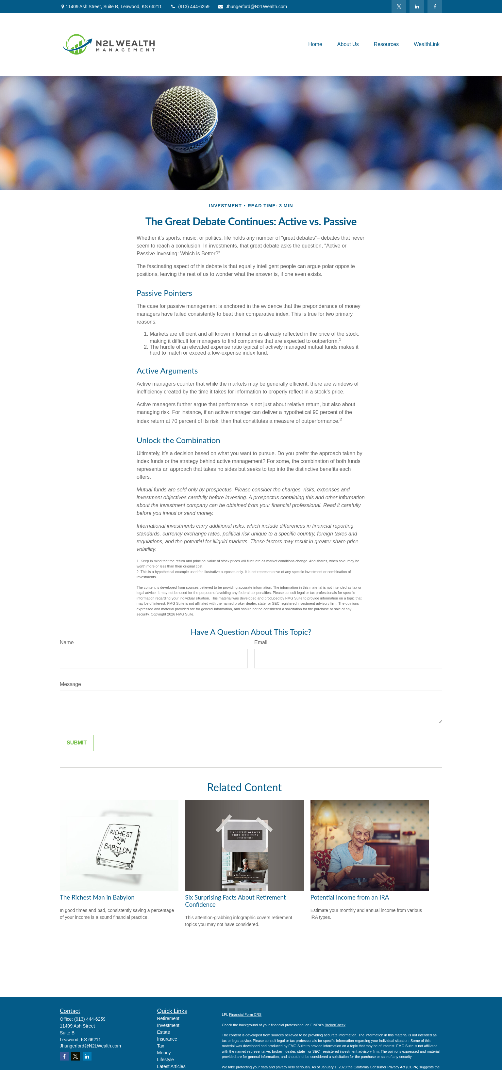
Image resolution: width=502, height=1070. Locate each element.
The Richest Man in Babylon (97, 897)
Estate (163, 1032)
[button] (315, 44)
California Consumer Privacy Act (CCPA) (386, 1067)
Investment (168, 1025)
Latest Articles (171, 1066)
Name (67, 642)
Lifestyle (165, 1059)
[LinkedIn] (417, 6)
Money (164, 1052)
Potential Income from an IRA (349, 897)
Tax (160, 1045)
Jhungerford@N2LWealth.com (252, 6)
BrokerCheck (335, 1025)
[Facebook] (434, 6)
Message (70, 684)
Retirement (168, 1018)
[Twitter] (399, 6)
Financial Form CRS (245, 1014)
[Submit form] (76, 743)
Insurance (167, 1039)
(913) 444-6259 (189, 6)
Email (260, 642)
